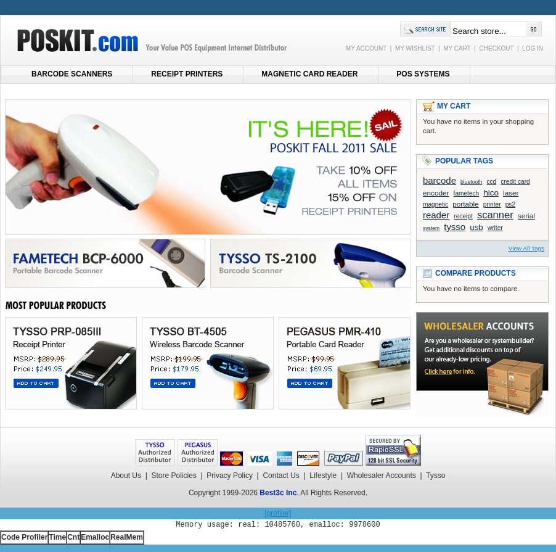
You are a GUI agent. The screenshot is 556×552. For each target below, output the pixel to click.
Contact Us (281, 475)
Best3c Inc (278, 492)
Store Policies (173, 475)
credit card (515, 181)
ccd (491, 181)
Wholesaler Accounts (381, 475)
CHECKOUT (496, 48)
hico (490, 192)
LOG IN (532, 48)
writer (495, 228)
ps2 (510, 204)
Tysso (435, 475)
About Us (126, 475)
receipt (463, 216)
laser (510, 193)
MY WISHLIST (415, 48)
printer (492, 204)
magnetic (435, 204)
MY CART (456, 48)
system (431, 228)
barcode (439, 180)
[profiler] (277, 513)
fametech (467, 193)
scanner (495, 215)
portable (465, 204)
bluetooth (471, 182)
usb (476, 227)
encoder (436, 193)
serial (526, 216)
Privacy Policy (229, 475)
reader (436, 215)
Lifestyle (323, 475)
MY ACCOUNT (366, 48)
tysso (454, 226)
